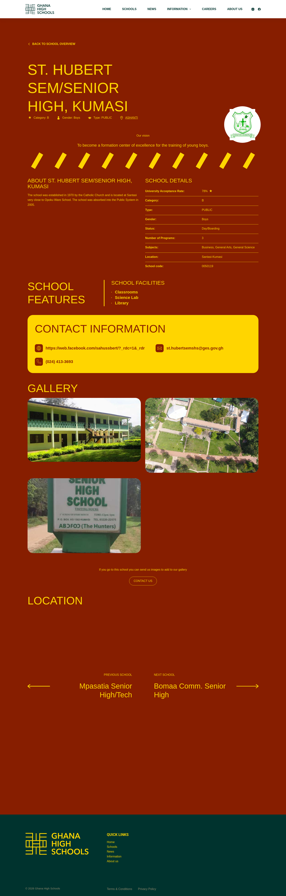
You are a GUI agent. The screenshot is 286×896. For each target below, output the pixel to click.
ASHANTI (128, 117)
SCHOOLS (129, 9)
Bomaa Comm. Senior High (206, 690)
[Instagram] (253, 9)
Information (114, 856)
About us (112, 861)
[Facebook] (259, 9)
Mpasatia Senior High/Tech (80, 690)
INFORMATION (179, 9)
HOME (106, 9)
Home (111, 842)
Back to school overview (51, 43)
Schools (112, 846)
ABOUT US (234, 9)
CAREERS (209, 9)
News (110, 851)
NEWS (151, 9)
